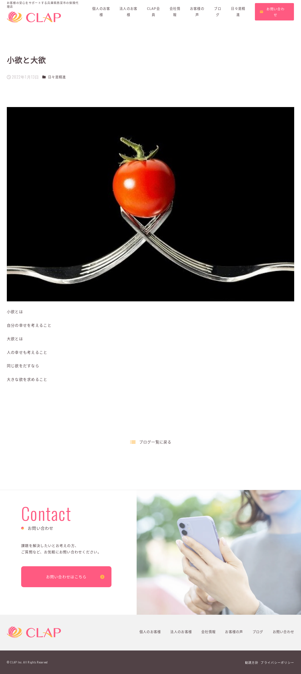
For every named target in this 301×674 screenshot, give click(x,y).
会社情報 (208, 631)
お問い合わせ (283, 631)
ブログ (258, 631)
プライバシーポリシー (277, 662)
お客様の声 (234, 631)
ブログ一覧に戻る (155, 442)
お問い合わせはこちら (66, 576)
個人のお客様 (150, 631)
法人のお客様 (181, 631)
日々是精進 (57, 77)
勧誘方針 (251, 662)
